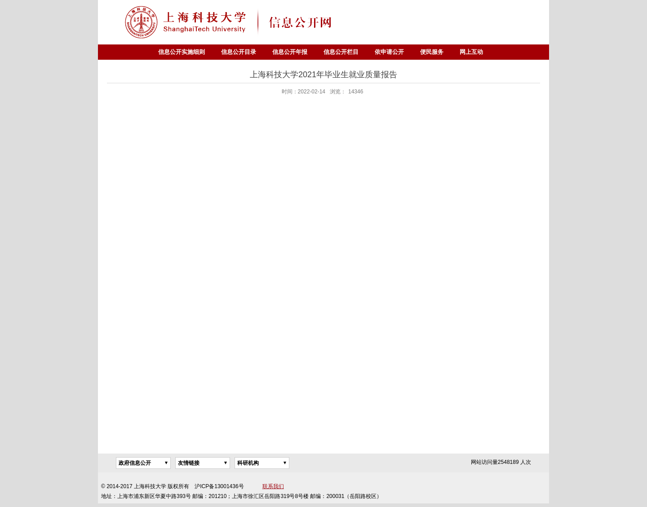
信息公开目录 (238, 51)
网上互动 (471, 51)
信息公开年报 (289, 51)
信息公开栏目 (341, 51)
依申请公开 (389, 51)
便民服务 (431, 51)
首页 (142, 52)
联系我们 (273, 486)
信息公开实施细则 (181, 51)
